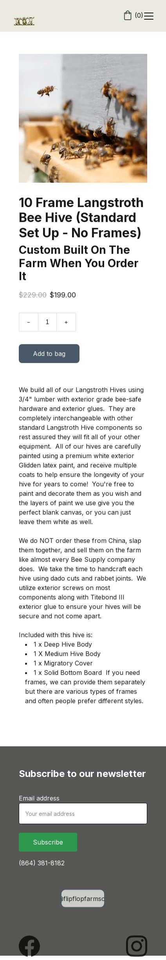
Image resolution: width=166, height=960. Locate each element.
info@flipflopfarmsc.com (83, 899)
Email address (39, 798)
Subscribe (48, 842)
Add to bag (49, 355)
